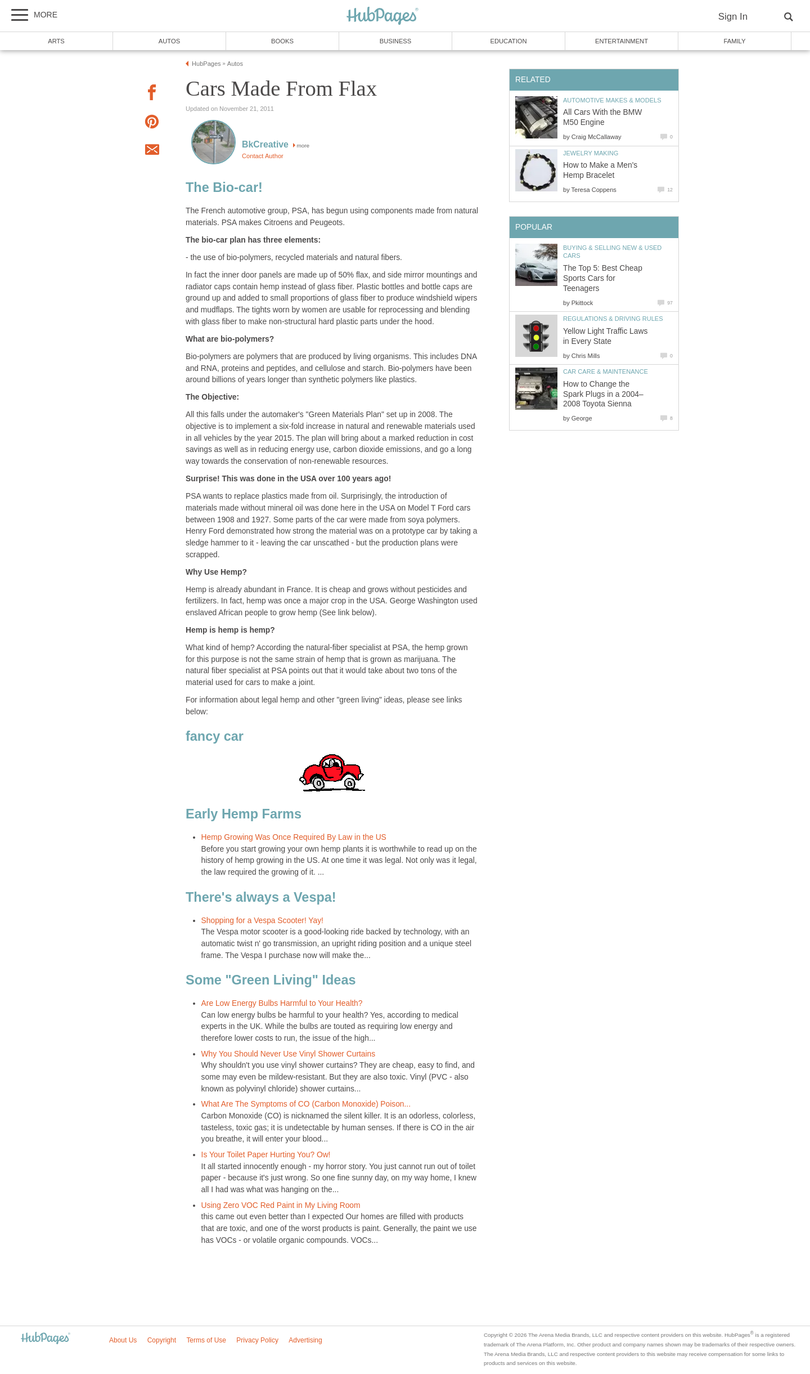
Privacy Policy (257, 1340)
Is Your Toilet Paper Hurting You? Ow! (266, 1155)
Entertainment (621, 41)
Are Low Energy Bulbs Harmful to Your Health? (282, 1003)
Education (508, 41)
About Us (123, 1340)
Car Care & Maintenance (605, 371)
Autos (169, 41)
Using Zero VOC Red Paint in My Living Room (281, 1205)
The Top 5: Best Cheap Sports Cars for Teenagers (602, 278)
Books (282, 41)
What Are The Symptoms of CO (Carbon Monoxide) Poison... (306, 1104)
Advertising (305, 1340)
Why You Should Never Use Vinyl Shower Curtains (288, 1054)
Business (396, 41)
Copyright (161, 1340)
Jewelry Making (590, 153)
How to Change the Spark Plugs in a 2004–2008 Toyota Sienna (603, 394)
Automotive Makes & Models (612, 100)
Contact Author (263, 156)
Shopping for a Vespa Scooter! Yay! (262, 920)
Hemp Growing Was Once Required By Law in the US (293, 837)
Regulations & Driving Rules (613, 318)
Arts (56, 41)
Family (735, 41)
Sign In (733, 16)
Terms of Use (206, 1340)
